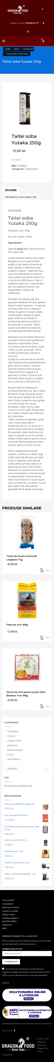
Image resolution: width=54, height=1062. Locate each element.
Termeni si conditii (10, 911)
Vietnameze (13, 759)
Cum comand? (8, 900)
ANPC (4, 928)
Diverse (11, 736)
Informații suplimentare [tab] (21, 197)
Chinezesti (12, 731)
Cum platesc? (8, 903)
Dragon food (14, 740)
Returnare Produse (10, 907)
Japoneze (12, 745)
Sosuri (10, 754)
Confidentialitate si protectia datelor (10, 919)
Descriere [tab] (11, 190)
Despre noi (7, 924)
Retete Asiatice (15, 749)
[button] (42, 570)
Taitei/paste (31, 169)
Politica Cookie (8, 914)
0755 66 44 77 (31, 23)
